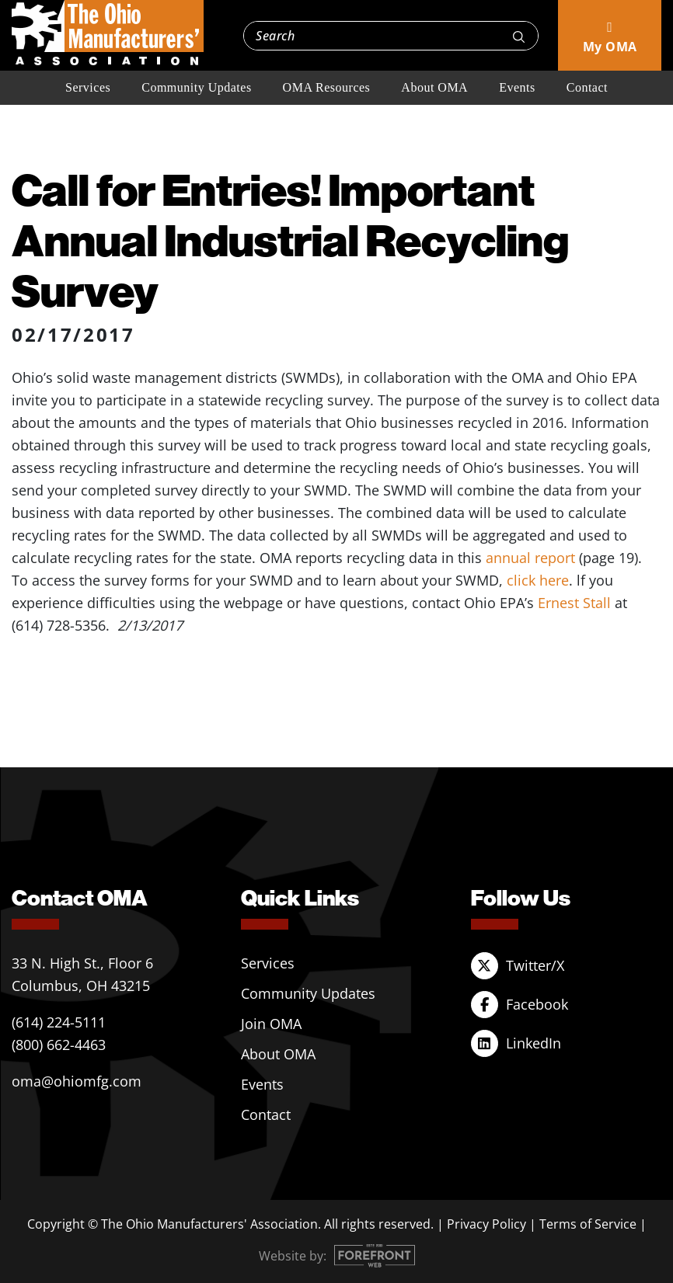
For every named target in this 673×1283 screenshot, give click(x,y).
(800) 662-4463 (59, 1044)
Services (87, 87)
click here (538, 580)
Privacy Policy (486, 1224)
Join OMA (271, 1023)
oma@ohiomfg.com (76, 1081)
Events (517, 87)
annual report (532, 557)
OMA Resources (327, 87)
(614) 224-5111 (59, 1022)
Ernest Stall (574, 602)
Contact (587, 87)
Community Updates (196, 87)
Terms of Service (587, 1224)
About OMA (434, 87)
